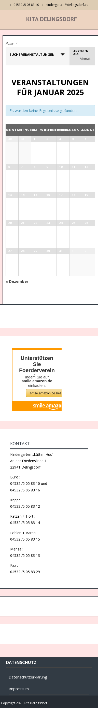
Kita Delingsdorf (51, 19)
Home (9, 43)
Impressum (19, 688)
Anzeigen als (80, 52)
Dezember (17, 281)
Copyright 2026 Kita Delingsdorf (24, 703)
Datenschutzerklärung (28, 676)
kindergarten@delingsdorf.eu (67, 5)
